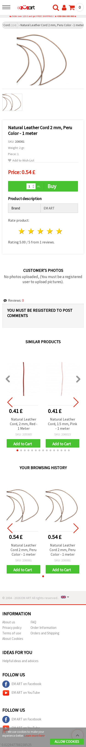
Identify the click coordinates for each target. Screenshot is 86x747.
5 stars (59, 231)
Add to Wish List (21, 160)
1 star (22, 231)
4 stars (50, 231)
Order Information (43, 627)
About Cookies (12, 638)
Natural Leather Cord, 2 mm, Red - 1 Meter (23, 424)
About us (8, 622)
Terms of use (11, 633)
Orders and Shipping (45, 633)
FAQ (33, 622)
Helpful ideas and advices (20, 661)
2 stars (31, 231)
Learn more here (34, 736)
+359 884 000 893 (65, 16)
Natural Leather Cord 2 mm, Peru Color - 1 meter (23, 550)
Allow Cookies (67, 741)
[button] (17, 450)
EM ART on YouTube (21, 693)
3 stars (40, 231)
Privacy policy (12, 627)
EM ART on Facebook (21, 684)
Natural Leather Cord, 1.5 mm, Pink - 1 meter (62, 424)
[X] (4, 732)
